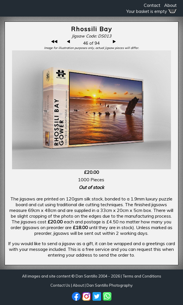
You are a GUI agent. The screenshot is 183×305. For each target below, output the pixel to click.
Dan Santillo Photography (109, 285)
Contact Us (60, 285)
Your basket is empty (151, 11)
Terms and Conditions (142, 276)
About (170, 5)
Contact (152, 5)
